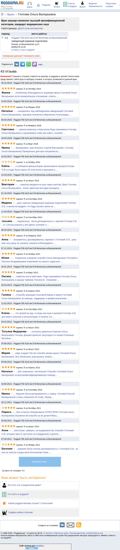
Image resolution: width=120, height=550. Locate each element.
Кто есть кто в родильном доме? (21, 485)
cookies (40, 546)
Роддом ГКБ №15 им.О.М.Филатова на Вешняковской (39, 38)
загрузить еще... (40, 461)
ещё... (41, 64)
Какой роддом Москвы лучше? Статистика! (27, 503)
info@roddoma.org (94, 533)
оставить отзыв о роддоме (23, 50)
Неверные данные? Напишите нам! (21, 56)
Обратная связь (61, 533)
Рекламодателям (77, 533)
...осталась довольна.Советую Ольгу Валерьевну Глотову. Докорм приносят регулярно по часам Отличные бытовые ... (38, 335)
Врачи (10, 14)
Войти (29, 7)
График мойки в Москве (17, 512)
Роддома (46, 5)
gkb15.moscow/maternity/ (30, 28)
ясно (31, 548)
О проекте (48, 533)
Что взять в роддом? (15, 494)
